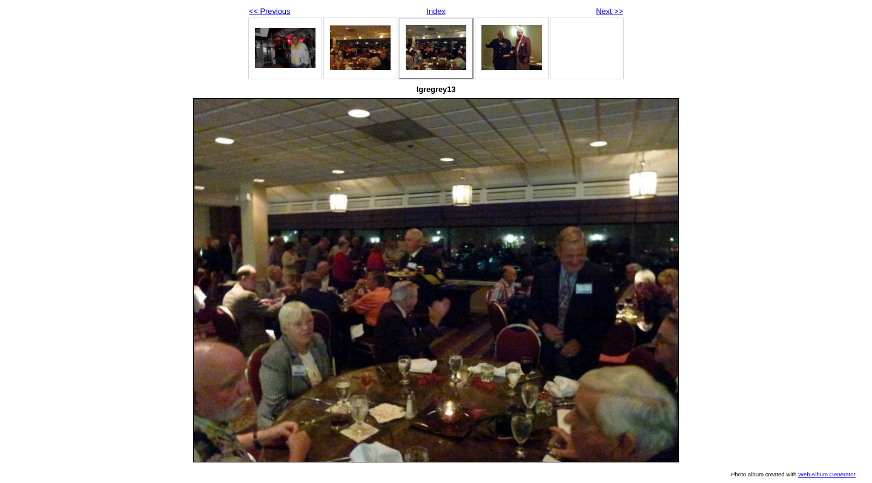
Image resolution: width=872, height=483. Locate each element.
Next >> (609, 11)
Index (435, 11)
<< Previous (269, 11)
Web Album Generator (827, 474)
